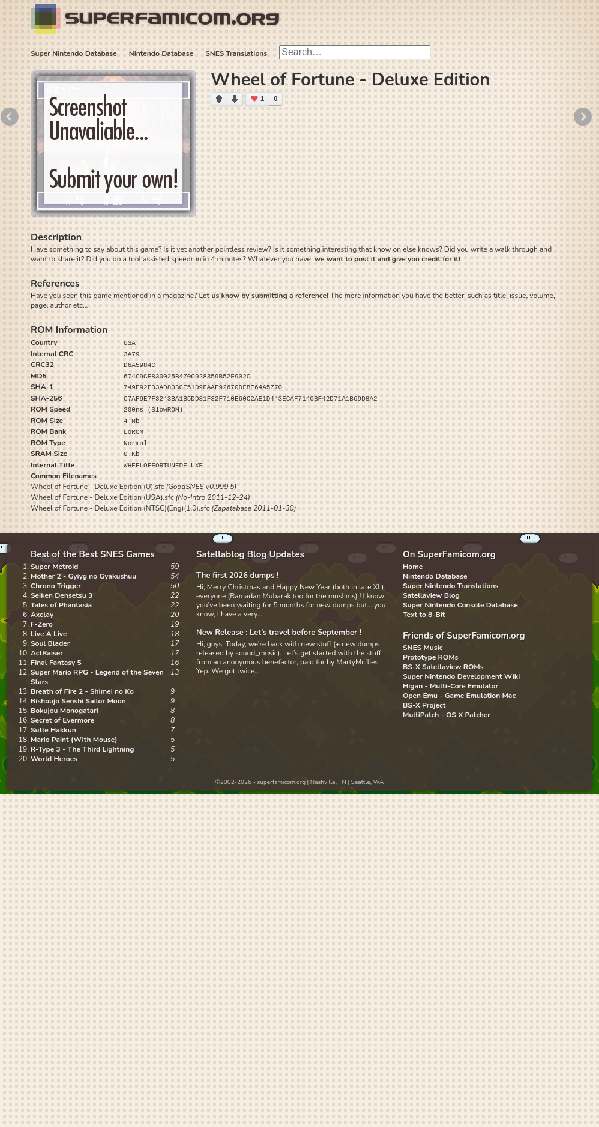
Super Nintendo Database (74, 53)
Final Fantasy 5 (56, 662)
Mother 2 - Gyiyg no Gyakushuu (83, 576)
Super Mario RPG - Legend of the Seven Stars (97, 677)
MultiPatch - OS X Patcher (446, 715)
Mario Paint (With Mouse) (74, 739)
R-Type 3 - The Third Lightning (82, 749)
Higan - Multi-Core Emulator (450, 686)
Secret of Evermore (62, 720)
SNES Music (422, 647)
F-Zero (42, 624)
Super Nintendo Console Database (460, 605)
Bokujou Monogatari (64, 710)
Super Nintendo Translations (450, 586)
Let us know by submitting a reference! (263, 295)
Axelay (42, 614)
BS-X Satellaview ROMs (443, 667)
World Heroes (54, 759)
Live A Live (49, 634)
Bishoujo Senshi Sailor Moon (78, 701)
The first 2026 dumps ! (237, 575)
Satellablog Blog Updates (250, 554)
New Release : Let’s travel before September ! (278, 632)
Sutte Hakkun (53, 730)
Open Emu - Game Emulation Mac (459, 695)
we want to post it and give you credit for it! (387, 259)
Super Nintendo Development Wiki (461, 676)
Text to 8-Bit (424, 614)
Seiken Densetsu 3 (61, 595)
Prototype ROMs (430, 657)
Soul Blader (50, 643)
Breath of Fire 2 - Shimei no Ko (82, 691)
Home (413, 566)
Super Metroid (54, 566)
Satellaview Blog (431, 595)
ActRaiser (47, 653)
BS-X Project (424, 705)
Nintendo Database (161, 53)
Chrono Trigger (56, 586)
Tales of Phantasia (61, 605)
